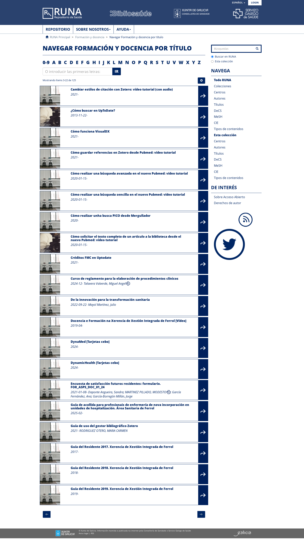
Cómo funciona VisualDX (90, 131)
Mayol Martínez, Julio (102, 305)
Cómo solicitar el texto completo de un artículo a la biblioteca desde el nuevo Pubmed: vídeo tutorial (126, 238)
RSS (92, 533)
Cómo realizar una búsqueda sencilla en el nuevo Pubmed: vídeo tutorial (128, 194)
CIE (216, 123)
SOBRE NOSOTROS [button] (93, 29)
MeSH (218, 117)
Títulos (219, 104)
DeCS (218, 111)
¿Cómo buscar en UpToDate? (93, 110)
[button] (238, 3)
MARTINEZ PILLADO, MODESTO (145, 392)
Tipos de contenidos (228, 129)
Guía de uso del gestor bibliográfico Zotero (104, 426)
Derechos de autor (227, 203)
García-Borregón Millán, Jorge (113, 396)
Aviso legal (84, 533)
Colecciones (222, 86)
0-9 (46, 62)
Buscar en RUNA (223, 56)
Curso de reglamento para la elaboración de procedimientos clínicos (124, 278)
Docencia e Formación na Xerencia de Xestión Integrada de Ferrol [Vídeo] (128, 321)
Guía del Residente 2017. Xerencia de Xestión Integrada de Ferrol (122, 447)
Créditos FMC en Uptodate (91, 258)
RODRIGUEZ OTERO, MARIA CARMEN (103, 431)
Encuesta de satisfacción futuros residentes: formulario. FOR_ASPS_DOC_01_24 (116, 385)
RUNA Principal (60, 37)
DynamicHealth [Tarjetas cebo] (95, 363)
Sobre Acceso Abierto (229, 197)
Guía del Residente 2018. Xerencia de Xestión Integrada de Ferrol (122, 468)
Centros (219, 92)
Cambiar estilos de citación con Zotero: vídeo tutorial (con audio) (122, 89)
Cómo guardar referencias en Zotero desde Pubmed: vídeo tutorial (123, 152)
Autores (219, 98)
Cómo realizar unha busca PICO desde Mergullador (111, 216)
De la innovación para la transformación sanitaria (110, 300)
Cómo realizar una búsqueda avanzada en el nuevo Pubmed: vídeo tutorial (129, 173)
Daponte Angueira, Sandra (105, 392)
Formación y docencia (89, 37)
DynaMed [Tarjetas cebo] (90, 342)
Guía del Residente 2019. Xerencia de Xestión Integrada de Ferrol (122, 489)
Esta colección (222, 61)
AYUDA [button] (124, 29)
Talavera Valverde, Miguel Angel (105, 283)
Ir (116, 71)
